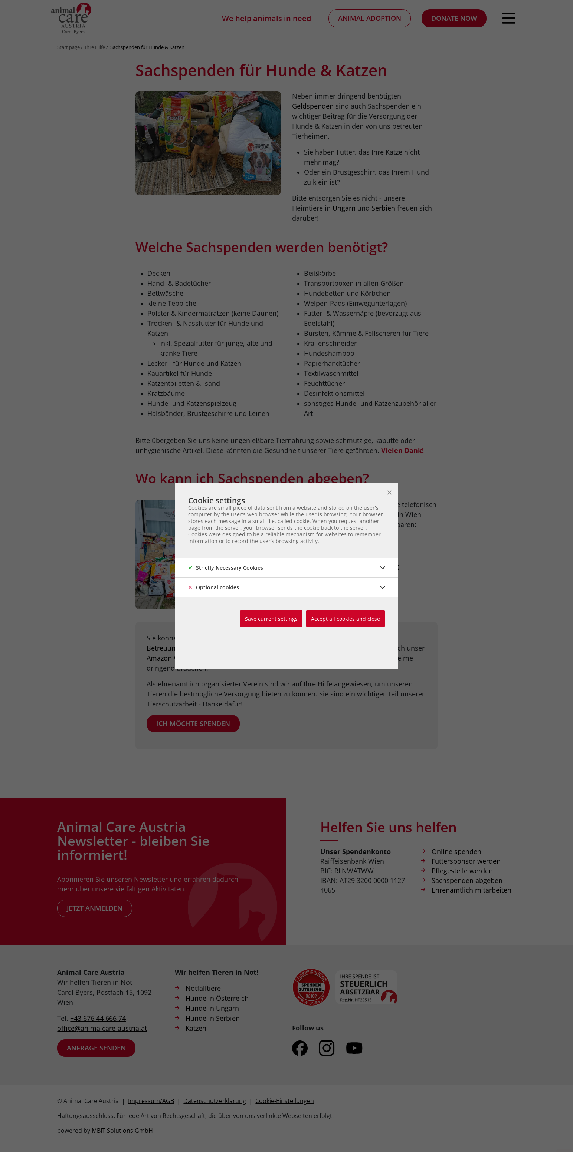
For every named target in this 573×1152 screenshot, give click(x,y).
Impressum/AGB (151, 1101)
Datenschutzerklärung (214, 1101)
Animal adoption (369, 18)
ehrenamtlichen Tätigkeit (347, 637)
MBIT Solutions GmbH (122, 1130)
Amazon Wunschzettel (181, 657)
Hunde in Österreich (217, 998)
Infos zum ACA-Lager (339, 596)
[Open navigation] (509, 18)
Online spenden (456, 851)
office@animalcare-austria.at (102, 1028)
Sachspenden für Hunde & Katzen (147, 47)
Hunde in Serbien (213, 1018)
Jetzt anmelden (94, 908)
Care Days (328, 647)
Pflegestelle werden (462, 870)
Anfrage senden (96, 1047)
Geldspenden (266, 637)
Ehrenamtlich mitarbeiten (471, 889)
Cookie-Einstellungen (284, 1101)
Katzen (196, 1028)
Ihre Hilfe (95, 47)
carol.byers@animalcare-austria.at (345, 566)
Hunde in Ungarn (212, 1008)
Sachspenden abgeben (467, 880)
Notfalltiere (203, 988)
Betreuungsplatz (172, 647)
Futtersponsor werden (466, 861)
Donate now (454, 18)
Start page (68, 47)
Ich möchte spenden (193, 723)
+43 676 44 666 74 (98, 1018)
